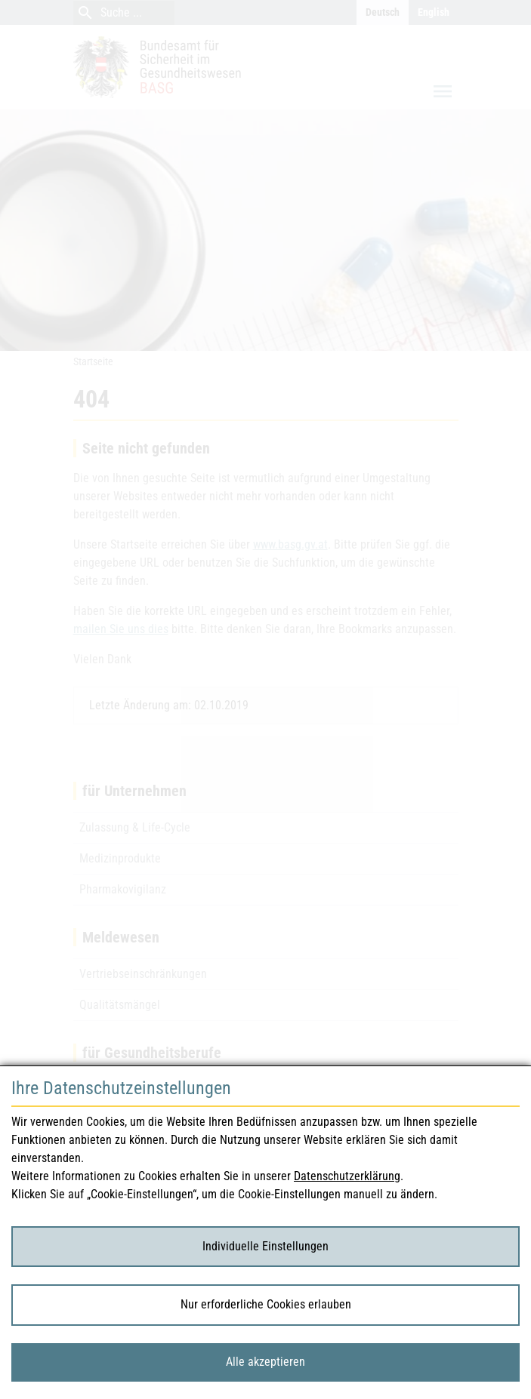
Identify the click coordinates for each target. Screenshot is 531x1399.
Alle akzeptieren (265, 1361)
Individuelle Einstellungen (265, 1246)
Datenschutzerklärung (347, 1176)
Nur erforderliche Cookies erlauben (266, 1304)
